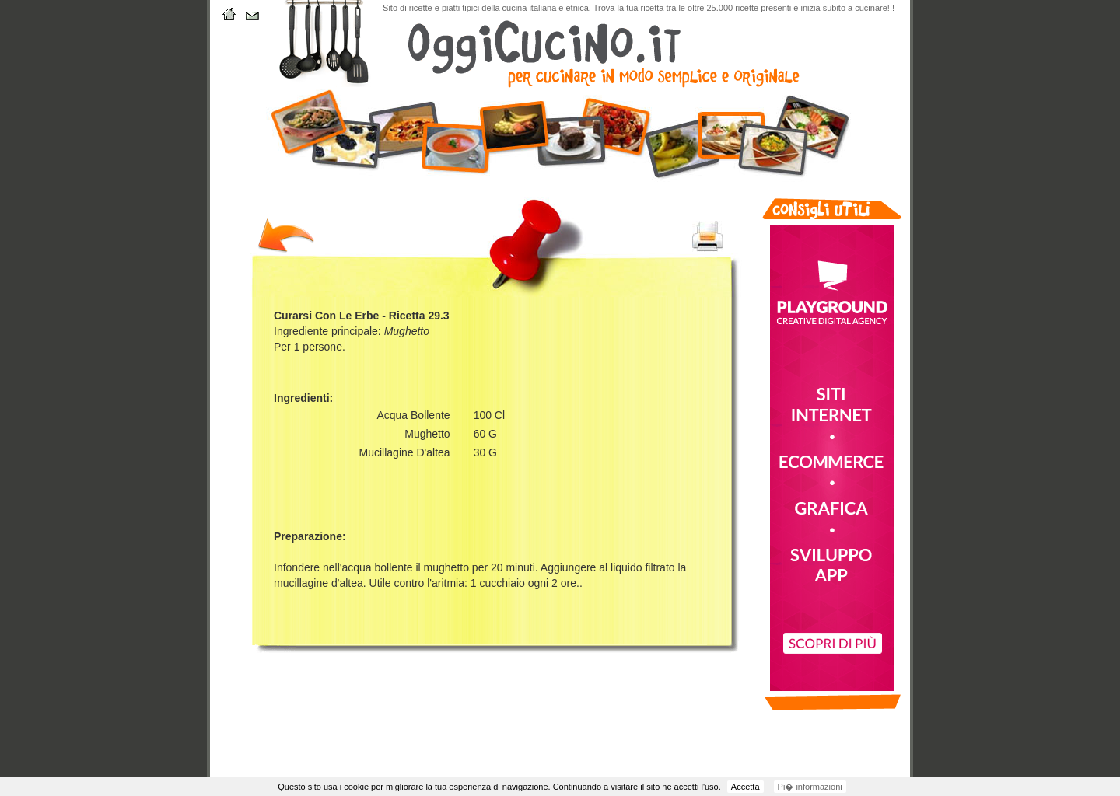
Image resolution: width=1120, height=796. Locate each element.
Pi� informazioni (810, 786)
